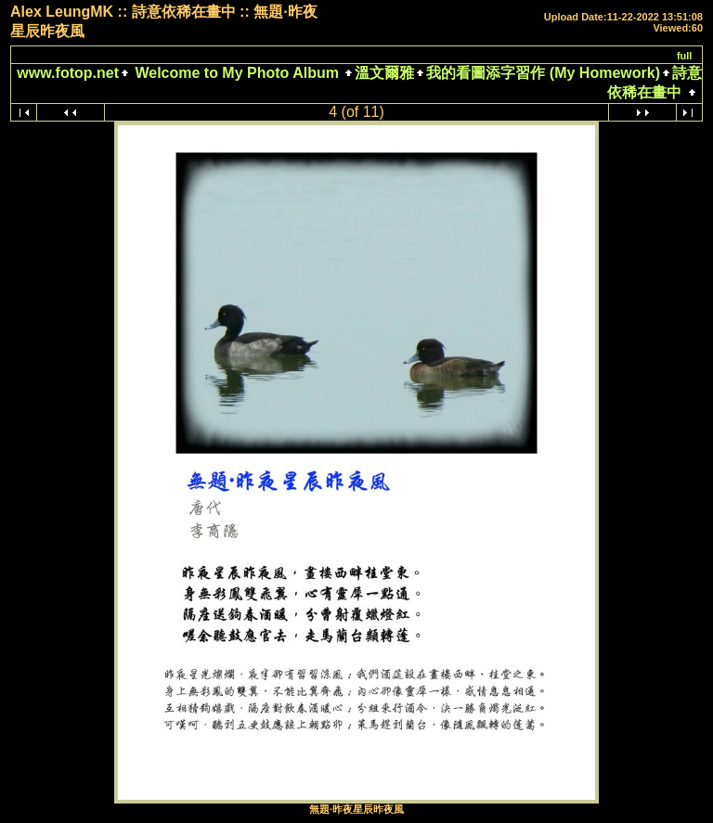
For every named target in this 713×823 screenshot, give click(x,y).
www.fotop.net (68, 73)
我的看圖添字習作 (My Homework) (543, 73)
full (685, 55)
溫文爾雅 (384, 73)
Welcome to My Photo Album (237, 73)
